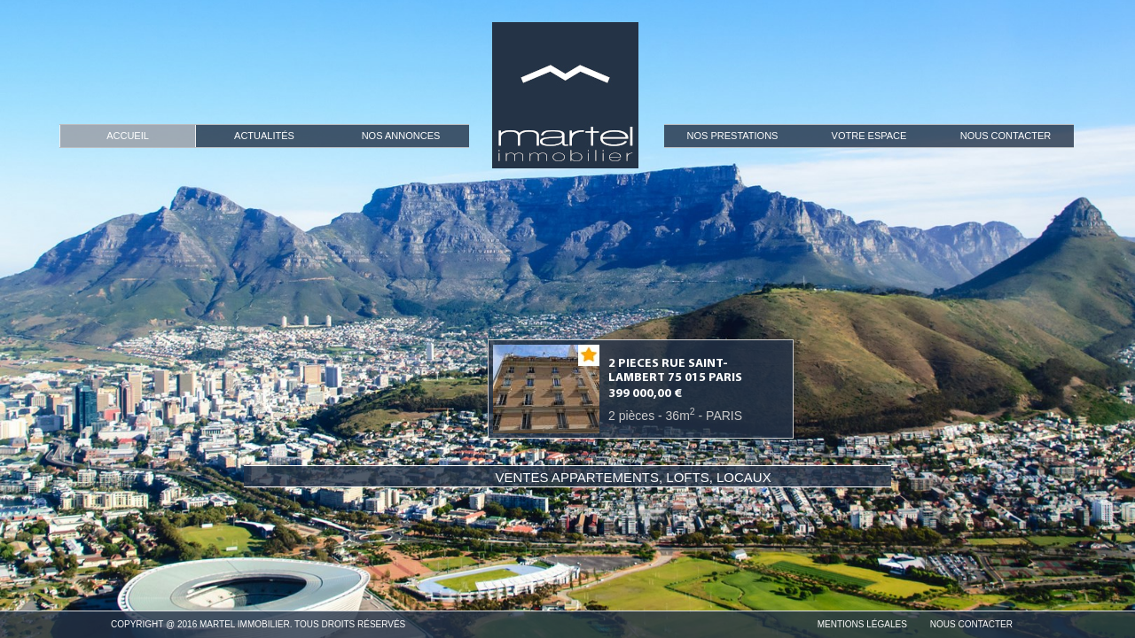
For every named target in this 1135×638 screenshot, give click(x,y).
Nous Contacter (1005, 135)
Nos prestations (733, 135)
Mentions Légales (862, 624)
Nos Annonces (401, 135)
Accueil (127, 135)
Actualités (264, 135)
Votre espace (869, 135)
